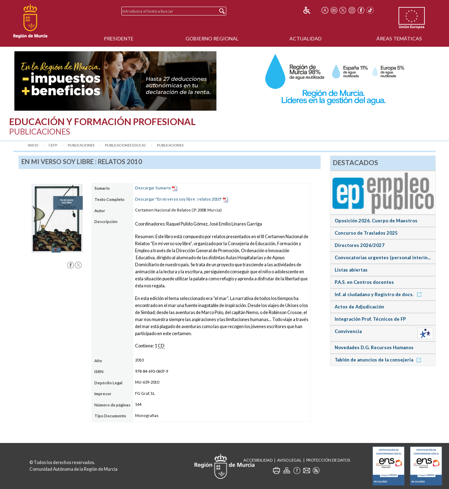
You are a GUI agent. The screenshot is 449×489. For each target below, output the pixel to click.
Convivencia (348, 331)
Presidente (119, 38)
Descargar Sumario (153, 187)
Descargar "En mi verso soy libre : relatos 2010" (178, 199)
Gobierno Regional (212, 38)
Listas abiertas (351, 270)
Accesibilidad (258, 460)
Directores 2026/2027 (359, 245)
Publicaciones (81, 145)
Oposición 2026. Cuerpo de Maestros (376, 220)
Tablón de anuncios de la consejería (379, 360)
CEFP (53, 145)
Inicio (33, 145)
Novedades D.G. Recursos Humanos (374, 347)
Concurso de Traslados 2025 (366, 233)
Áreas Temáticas (399, 38)
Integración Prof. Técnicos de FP (370, 319)
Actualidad (305, 38)
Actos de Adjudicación (359, 306)
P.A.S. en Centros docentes (364, 282)
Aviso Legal (289, 460)
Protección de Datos (328, 460)
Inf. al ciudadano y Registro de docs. (379, 294)
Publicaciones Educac (125, 145)
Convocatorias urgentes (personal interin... (383, 257)
